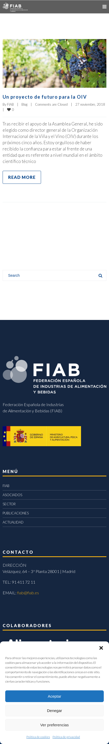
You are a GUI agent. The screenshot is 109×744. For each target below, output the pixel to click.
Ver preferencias (54, 725)
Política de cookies (38, 737)
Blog (24, 104)
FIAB (10, 104)
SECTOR (9, 504)
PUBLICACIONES (16, 513)
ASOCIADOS (12, 495)
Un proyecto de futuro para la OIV (45, 97)
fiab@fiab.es (28, 592)
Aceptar (54, 696)
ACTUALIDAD (13, 522)
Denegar (54, 710)
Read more (22, 177)
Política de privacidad (66, 737)
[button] (101, 648)
